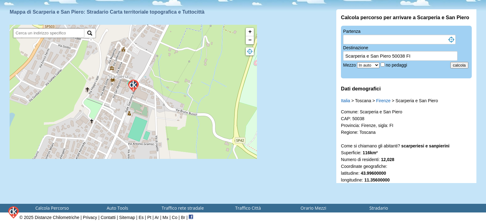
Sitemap (127, 217)
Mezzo (350, 65)
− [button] (250, 40)
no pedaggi (397, 65)
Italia (345, 100)
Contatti (108, 217)
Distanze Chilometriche (57, 217)
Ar (157, 217)
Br (183, 217)
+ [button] (250, 32)
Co (174, 217)
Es (141, 217)
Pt (149, 217)
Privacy (90, 217)
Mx (165, 217)
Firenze (383, 100)
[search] (48, 32)
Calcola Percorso (52, 208)
